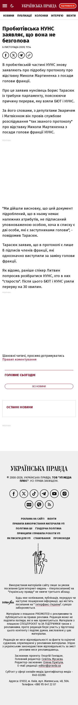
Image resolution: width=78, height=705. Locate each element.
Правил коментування (19, 359)
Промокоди (61, 538)
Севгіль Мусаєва (52, 659)
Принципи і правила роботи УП (38, 533)
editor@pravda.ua (50, 665)
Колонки (41, 15)
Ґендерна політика (48, 528)
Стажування (41, 538)
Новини (8, 15)
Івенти (71, 15)
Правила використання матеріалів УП (39, 523)
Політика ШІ (24, 528)
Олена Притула (53, 662)
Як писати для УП (18, 538)
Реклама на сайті (32, 518)
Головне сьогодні (20, 375)
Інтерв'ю (57, 15)
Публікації (24, 15)
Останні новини (19, 407)
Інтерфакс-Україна (47, 604)
